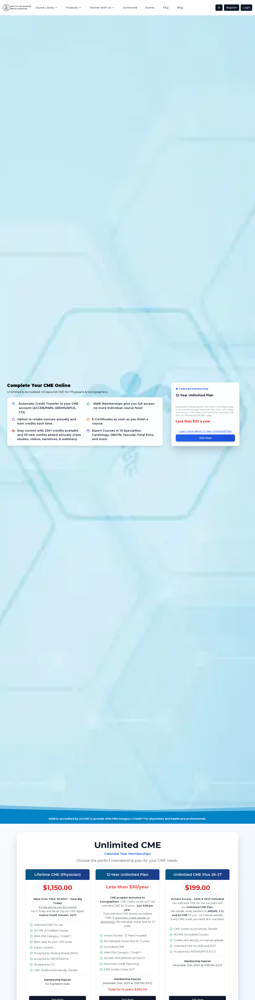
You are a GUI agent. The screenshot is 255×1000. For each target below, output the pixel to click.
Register (231, 7)
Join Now (205, 438)
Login (246, 7)
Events (149, 7)
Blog (180, 7)
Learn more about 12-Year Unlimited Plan (205, 431)
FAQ (165, 7)
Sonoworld (130, 7)
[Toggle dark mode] (219, 7)
